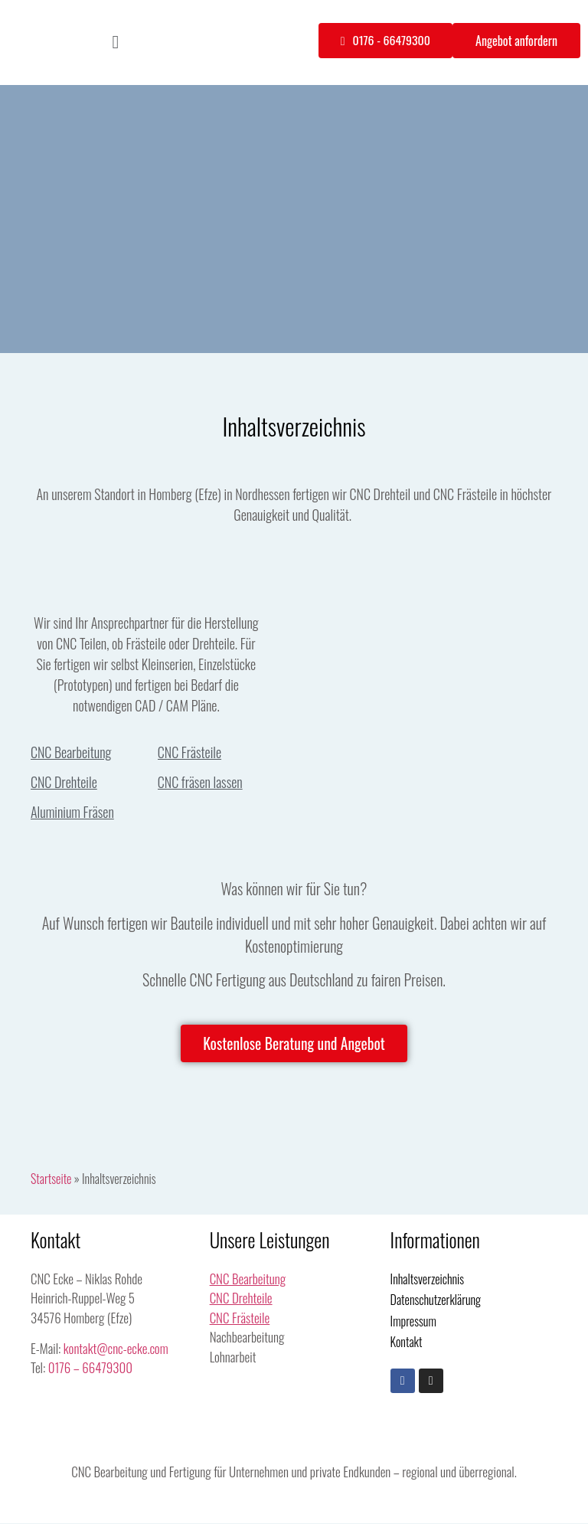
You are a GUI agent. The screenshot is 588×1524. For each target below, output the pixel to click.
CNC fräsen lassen (200, 782)
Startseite (51, 1179)
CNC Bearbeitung (71, 752)
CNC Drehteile (64, 782)
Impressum (413, 1322)
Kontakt (406, 1343)
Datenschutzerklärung (435, 1300)
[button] (116, 42)
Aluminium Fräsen (72, 812)
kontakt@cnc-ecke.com (116, 1349)
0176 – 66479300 (90, 1368)
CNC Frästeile (189, 752)
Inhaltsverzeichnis (427, 1280)
